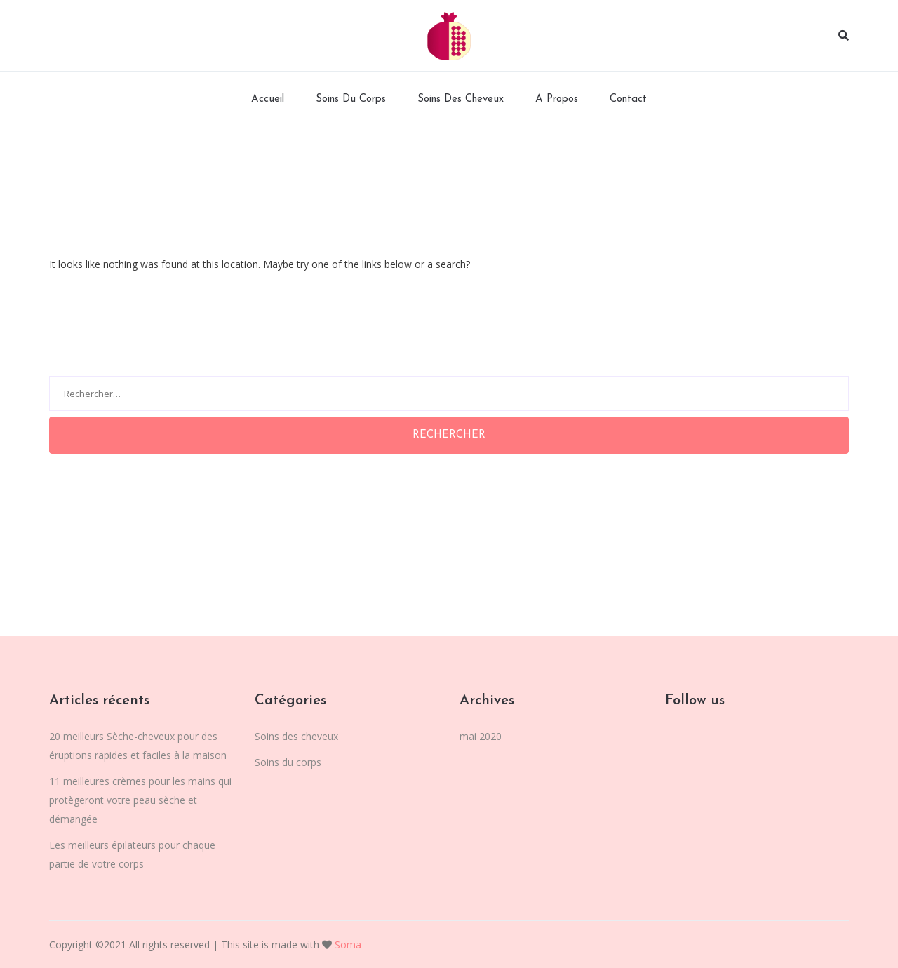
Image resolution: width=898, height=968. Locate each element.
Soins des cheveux (460, 99)
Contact (628, 99)
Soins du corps (351, 99)
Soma (346, 944)
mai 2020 (481, 736)
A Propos (556, 99)
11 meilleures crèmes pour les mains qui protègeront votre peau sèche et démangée (140, 800)
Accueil (267, 99)
